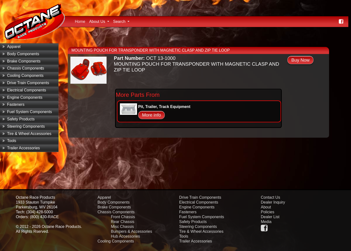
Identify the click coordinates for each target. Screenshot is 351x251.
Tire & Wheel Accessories (26, 134)
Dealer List (270, 217)
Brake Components (21, 61)
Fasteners (13, 104)
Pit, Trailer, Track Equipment (164, 107)
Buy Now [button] (300, 60)
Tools (9, 141)
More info (151, 114)
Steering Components (23, 126)
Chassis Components (23, 68)
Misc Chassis (122, 226)
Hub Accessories (125, 236)
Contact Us (270, 197)
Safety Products (18, 119)
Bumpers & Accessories (131, 231)
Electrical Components (24, 90)
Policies (267, 212)
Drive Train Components (25, 83)
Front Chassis (123, 217)
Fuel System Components (27, 112)
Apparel (11, 47)
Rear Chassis (122, 222)
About (266, 207)
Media (266, 222)
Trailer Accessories (21, 148)
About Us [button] (97, 21)
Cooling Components (22, 75)
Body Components (20, 54)
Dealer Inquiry (273, 202)
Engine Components (22, 97)
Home (81, 21)
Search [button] (120, 21)
